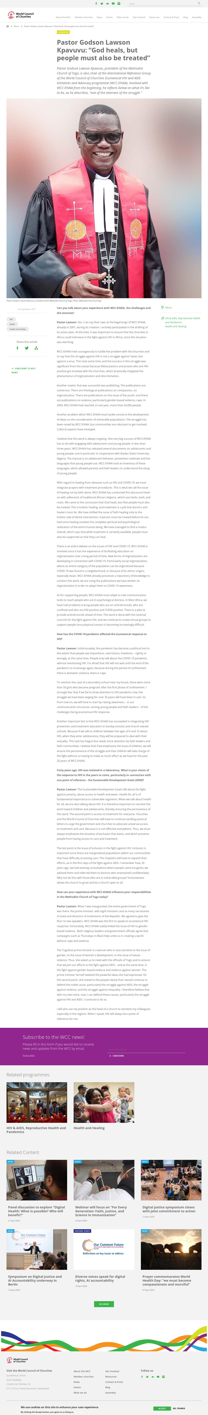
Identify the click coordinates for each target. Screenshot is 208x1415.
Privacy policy (29, 1055)
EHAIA (12, 324)
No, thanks (179, 1408)
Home (7, 26)
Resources (154, 17)
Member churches (84, 17)
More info (79, 1412)
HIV (11, 319)
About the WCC (63, 17)
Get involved (139, 17)
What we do (123, 17)
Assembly (197, 17)
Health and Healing (175, 326)
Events (109, 17)
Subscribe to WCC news (24, 370)
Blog (185, 17)
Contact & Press (171, 17)
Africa (168, 307)
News (99, 17)
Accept (162, 1408)
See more (104, 1304)
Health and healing (18, 329)
